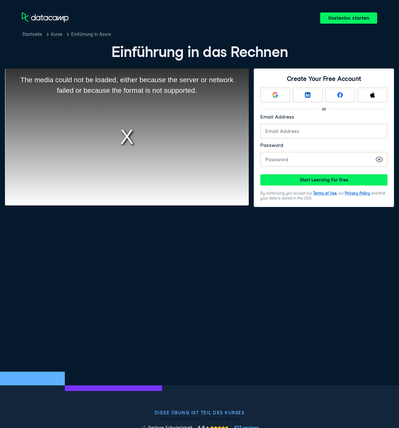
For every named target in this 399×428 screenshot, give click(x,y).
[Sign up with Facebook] (340, 94)
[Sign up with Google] (275, 94)
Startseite (32, 34)
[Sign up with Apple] (372, 94)
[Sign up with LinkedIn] (308, 94)
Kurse (56, 34)
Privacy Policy (357, 193)
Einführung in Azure (91, 34)
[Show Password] (379, 159)
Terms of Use (325, 193)
